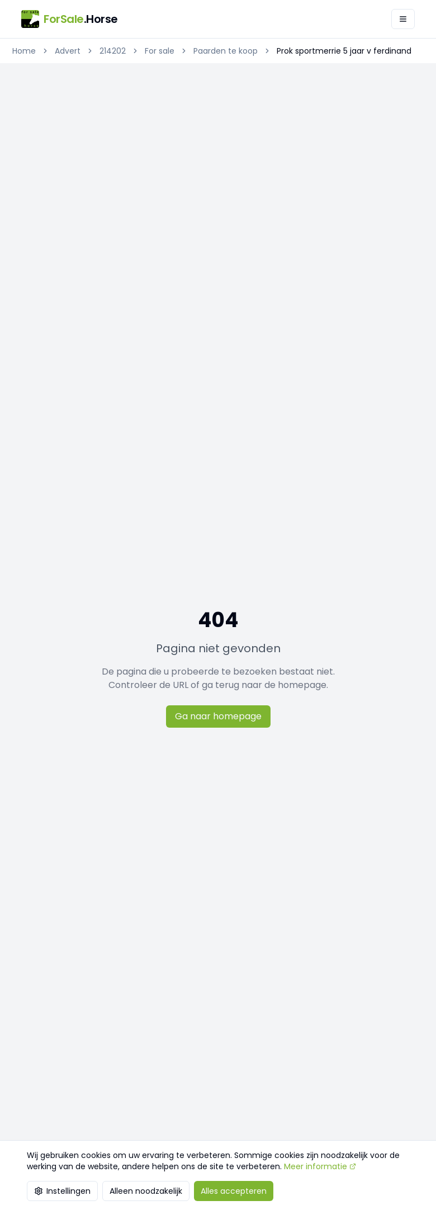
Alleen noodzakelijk (146, 1191)
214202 (112, 50)
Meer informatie (320, 1166)
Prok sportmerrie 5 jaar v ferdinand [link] (344, 50)
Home (24, 50)
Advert (67, 50)
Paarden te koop (225, 50)
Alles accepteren (234, 1191)
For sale (159, 50)
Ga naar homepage (218, 716)
